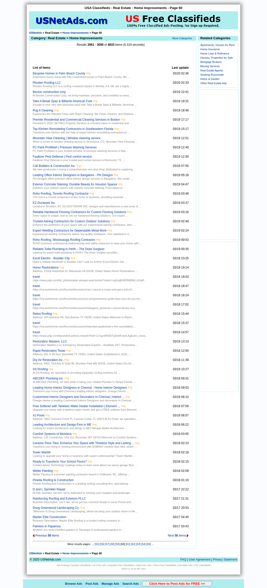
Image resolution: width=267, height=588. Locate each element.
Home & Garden (210, 78)
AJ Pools (38, 415)
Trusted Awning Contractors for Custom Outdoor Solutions (71, 221)
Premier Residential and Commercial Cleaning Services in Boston (76, 119)
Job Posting (62, 565)
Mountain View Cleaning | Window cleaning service (66, 138)
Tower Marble (42, 452)
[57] (107, 544)
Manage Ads (110, 584)
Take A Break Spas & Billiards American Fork (62, 101)
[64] (143, 544)
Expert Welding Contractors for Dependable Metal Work (70, 230)
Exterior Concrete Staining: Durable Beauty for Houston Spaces (75, 184)
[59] (117, 544)
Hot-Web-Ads (185, 565)
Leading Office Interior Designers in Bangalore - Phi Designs (73, 175)
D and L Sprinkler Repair (49, 489)
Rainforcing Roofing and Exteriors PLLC (59, 498)
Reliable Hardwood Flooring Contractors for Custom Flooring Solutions (79, 212)
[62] (133, 544)
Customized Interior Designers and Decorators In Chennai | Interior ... (79, 397)
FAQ (183, 559)
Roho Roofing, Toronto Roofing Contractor (61, 193)
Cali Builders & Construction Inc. (54, 166)
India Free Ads (143, 565)
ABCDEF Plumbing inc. (48, 378)
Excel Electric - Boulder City (51, 258)
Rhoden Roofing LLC (47, 82)
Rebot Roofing (42, 313)
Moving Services (210, 66)
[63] (138, 544)
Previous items (46, 535)
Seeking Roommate (212, 74)
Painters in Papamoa (46, 526)
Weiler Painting (43, 471)
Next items (178, 535)
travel (36, 277)
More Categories (182, 38)
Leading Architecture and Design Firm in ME (62, 424)
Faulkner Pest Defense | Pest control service (62, 156)
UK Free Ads (99, 565)
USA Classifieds (202, 565)
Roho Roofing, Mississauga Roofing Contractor (64, 240)
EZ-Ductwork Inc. (44, 203)
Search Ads (130, 584)
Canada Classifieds (81, 565)
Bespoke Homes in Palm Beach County (59, 73)
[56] (102, 544)
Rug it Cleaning (43, 110)
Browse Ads (73, 584)
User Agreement (200, 559)
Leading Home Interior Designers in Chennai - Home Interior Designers (80, 387)
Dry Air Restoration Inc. (48, 360)
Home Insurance (210, 49)
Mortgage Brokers (211, 61)
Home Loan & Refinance (214, 53)
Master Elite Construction (49, 517)
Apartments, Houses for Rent (217, 44)
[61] (128, 544)
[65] (148, 544)
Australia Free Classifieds (120, 565)
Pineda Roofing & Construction (53, 480)
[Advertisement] (110, 56)
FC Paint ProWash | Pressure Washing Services (65, 147)
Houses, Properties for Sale (216, 57)
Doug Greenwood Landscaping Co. (56, 508)
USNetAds (35, 32)
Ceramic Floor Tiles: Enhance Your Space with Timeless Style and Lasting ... (83, 443)
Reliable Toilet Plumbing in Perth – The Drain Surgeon (68, 249)
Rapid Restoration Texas (49, 350)
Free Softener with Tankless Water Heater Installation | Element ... (76, 406)
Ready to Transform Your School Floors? (60, 461)
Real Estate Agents (211, 70)
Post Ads (91, 584)
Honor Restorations (45, 267)
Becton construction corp (49, 92)
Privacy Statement (225, 559)
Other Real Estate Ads (213, 83)
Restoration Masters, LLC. (50, 341)
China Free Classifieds (164, 565)
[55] (97, 544)
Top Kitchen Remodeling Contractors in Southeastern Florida (73, 129)
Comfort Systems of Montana (52, 434)
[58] (112, 544)
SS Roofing (40, 369)
